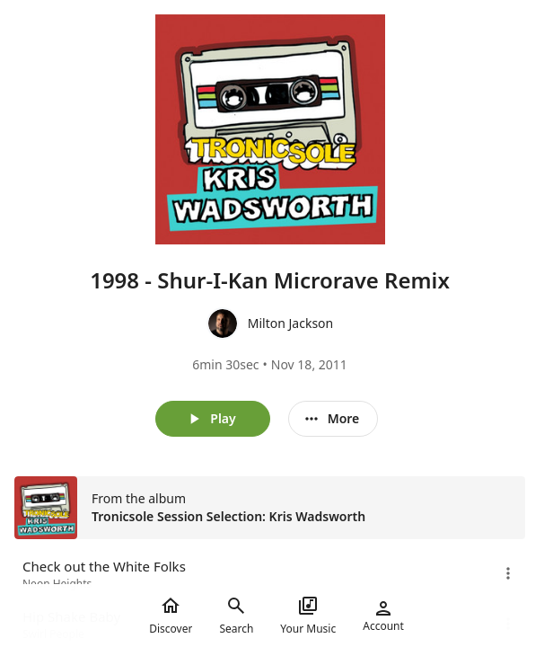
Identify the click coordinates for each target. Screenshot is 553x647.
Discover (170, 615)
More (331, 419)
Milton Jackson (290, 323)
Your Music (308, 615)
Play (210, 419)
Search (236, 615)
